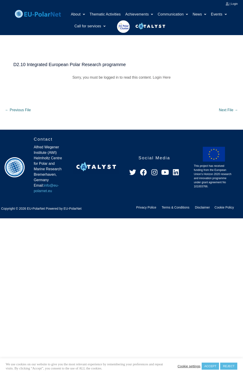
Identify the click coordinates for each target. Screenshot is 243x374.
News (199, 14)
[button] (78, 14)
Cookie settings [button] (188, 366)
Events (219, 14)
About (78, 14)
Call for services (90, 26)
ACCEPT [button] (210, 366)
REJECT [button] (229, 366)
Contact (43, 139)
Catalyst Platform (150, 25)
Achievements (139, 14)
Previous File (18, 110)
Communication (173, 14)
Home (37, 13)
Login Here (162, 77)
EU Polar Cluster (120, 26)
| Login (234, 3)
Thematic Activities (105, 14)
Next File (228, 110)
